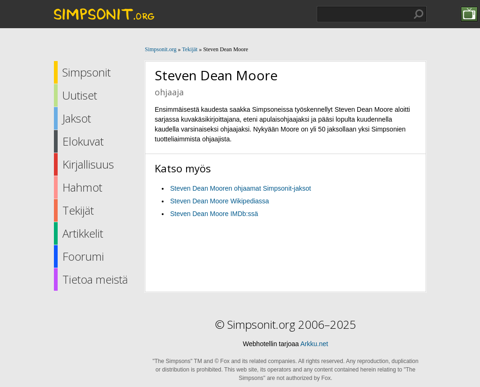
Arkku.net (314, 344)
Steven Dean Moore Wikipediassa (219, 201)
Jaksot (76, 118)
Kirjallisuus (88, 164)
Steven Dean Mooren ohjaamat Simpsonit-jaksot (240, 188)
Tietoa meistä (95, 279)
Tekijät (78, 210)
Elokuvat (83, 141)
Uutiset (79, 95)
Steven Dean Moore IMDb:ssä (214, 213)
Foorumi (83, 256)
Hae (419, 14)
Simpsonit (86, 72)
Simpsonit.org (160, 49)
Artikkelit (82, 233)
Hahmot (82, 187)
